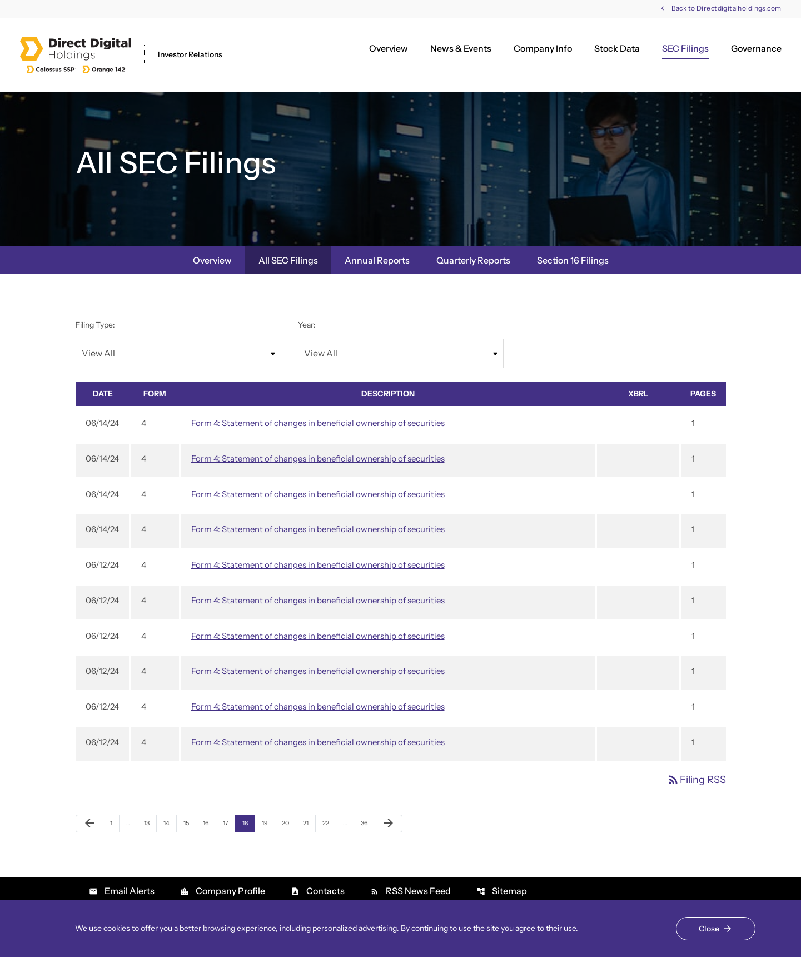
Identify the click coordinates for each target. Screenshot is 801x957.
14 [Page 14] (170, 823)
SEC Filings (685, 48)
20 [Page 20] (288, 823)
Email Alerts (122, 890)
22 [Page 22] (329, 823)
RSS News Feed (410, 890)
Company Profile (222, 890)
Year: (307, 325)
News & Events (460, 48)
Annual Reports (377, 260)
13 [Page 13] (150, 823)
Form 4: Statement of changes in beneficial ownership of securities (318, 423)
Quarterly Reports (473, 260)
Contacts (318, 890)
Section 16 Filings (573, 260)
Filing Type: (95, 325)
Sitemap (501, 890)
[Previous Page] (89, 823)
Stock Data (617, 48)
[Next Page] (388, 823)
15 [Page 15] (189, 823)
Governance (756, 48)
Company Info (543, 48)
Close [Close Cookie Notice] (709, 929)
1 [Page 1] (115, 823)
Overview (388, 48)
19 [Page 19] (268, 823)
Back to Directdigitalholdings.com (726, 8)
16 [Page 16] (209, 823)
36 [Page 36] (367, 823)
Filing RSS (696, 779)
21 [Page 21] (309, 823)
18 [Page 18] (248, 823)
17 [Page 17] (229, 823)
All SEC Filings (288, 260)
